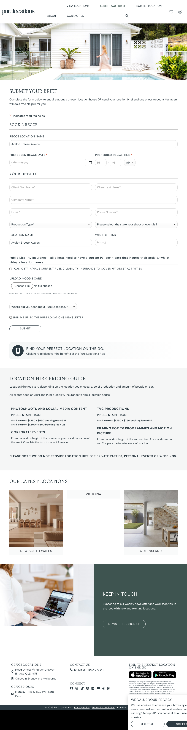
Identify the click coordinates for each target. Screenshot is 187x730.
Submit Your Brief (113, 6)
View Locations (79, 6)
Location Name (21, 235)
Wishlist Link (105, 235)
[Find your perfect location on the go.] (18, 350)
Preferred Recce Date (28, 155)
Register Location (148, 6)
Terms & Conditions (103, 707)
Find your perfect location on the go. (65, 348)
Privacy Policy (82, 707)
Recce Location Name (26, 136)
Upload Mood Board (25, 278)
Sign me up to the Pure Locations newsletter (47, 317)
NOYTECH (136, 707)
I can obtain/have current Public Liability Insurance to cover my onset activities (77, 268)
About (52, 16)
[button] (127, 16)
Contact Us (75, 16)
